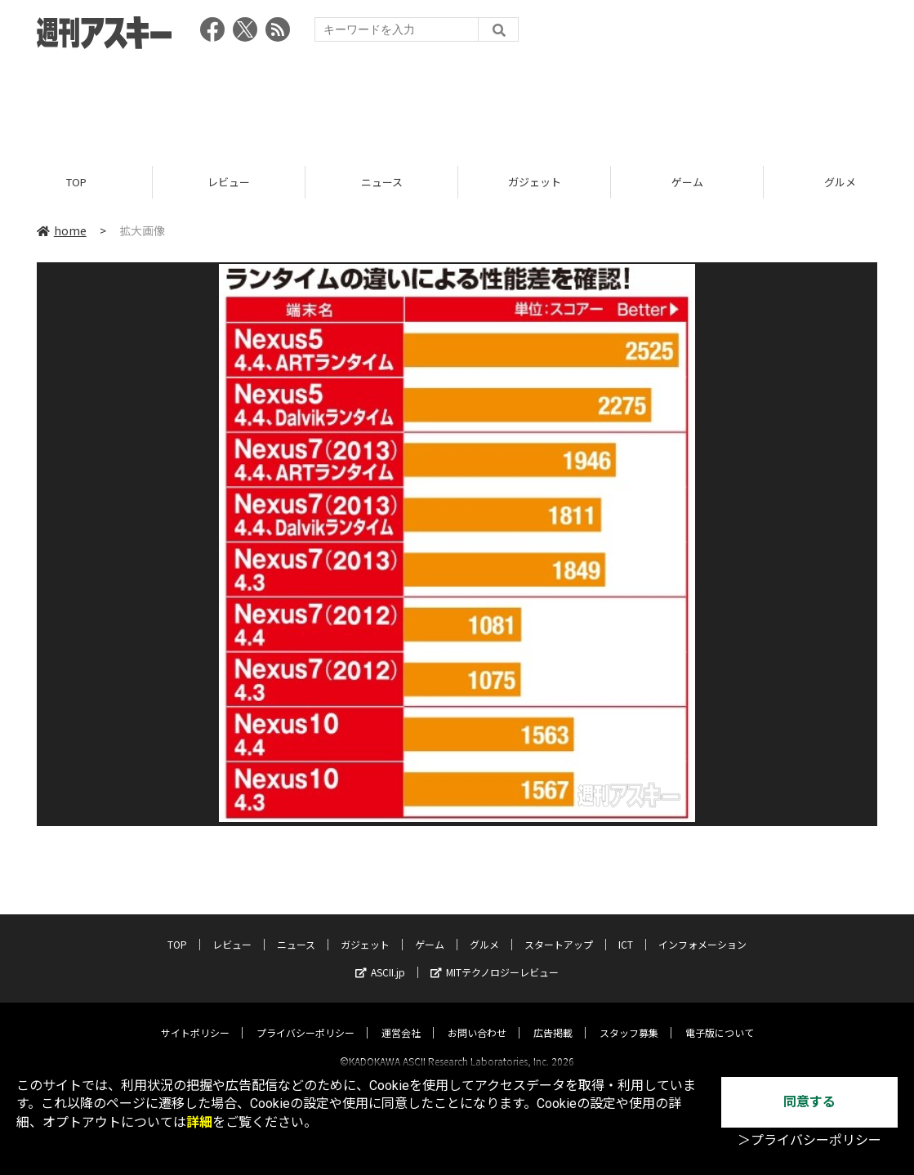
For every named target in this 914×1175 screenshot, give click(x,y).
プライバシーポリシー (305, 1018)
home (62, 230)
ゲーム (687, 182)
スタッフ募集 (629, 1018)
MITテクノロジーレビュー (494, 957)
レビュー (228, 182)
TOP (76, 182)
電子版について (719, 1018)
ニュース (382, 182)
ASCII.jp (380, 957)
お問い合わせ (477, 1018)
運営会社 (401, 1018)
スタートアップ (558, 929)
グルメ (484, 929)
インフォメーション (702, 929)
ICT (625, 929)
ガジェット (534, 182)
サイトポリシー (195, 1018)
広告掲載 (553, 1018)
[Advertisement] (457, 102)
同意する (809, 1102)
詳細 (199, 1122)
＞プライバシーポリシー (809, 1140)
